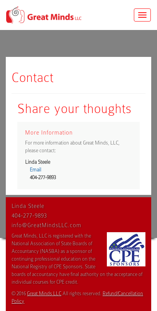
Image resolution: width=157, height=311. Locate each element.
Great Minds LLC (44, 293)
